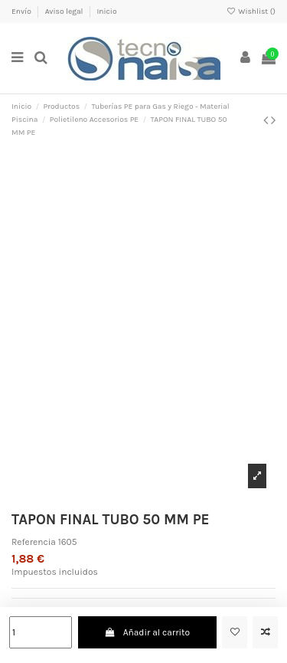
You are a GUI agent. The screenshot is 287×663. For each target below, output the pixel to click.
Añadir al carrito (147, 632)
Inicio (106, 11)
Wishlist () (251, 11)
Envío (22, 11)
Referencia (33, 542)
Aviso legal (65, 11)
